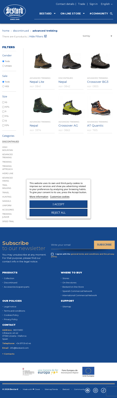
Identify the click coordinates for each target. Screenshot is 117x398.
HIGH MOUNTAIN (7, 148)
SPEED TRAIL (8, 221)
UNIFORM (6, 205)
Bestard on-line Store (73, 287)
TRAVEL (5, 192)
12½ (7, 125)
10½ (7, 107)
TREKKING (7, 161)
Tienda (55, 389)
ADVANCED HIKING (7, 179)
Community (79, 389)
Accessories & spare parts (16, 287)
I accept (58, 204)
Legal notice (10, 306)
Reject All (58, 212)
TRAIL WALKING (6, 186)
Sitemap (66, 306)
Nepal (62, 82)
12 (6, 120)
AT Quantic (95, 125)
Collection (9, 278)
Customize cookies (59, 196)
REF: (32, 86)
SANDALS (6, 201)
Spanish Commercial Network (77, 291)
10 (6, 102)
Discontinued (10, 282)
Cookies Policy (11, 315)
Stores (65, 278)
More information (39, 196)
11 (5, 111)
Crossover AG (68, 125)
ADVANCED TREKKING (7, 156)
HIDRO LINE (7, 173)
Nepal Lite (37, 82)
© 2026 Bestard (10, 389)
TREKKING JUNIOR (7, 215)
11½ (7, 116)
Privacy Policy (11, 319)
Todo (7, 61)
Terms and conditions (14, 311)
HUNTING (6, 196)
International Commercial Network (79, 295)
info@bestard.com (19, 348)
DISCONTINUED (10, 141)
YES (7, 86)
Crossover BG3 (97, 82)
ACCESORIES (8, 209)
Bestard (66, 389)
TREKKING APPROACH (7, 167)
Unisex (8, 66)
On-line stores (69, 282)
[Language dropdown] (107, 4)
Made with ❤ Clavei (31, 389)
